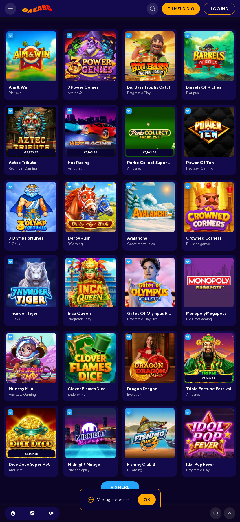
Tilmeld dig (181, 8)
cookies (122, 499)
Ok (147, 499)
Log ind (219, 8)
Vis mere (120, 487)
